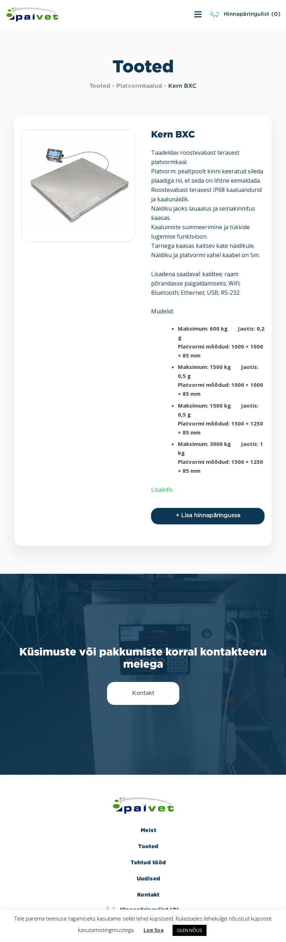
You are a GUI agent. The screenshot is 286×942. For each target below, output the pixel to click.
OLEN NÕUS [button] (189, 930)
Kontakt (148, 894)
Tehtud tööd (148, 862)
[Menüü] (156, 14)
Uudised (148, 878)
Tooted (99, 86)
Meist (148, 830)
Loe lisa (154, 929)
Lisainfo (162, 490)
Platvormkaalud (139, 86)
